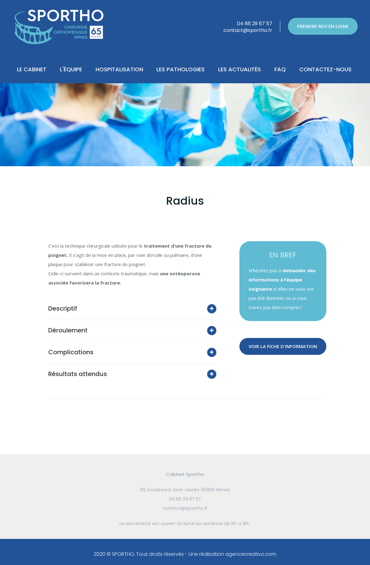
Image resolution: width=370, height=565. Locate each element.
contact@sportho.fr (247, 30)
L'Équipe (71, 69)
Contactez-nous (325, 69)
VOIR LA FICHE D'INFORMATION (283, 346)
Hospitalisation (119, 69)
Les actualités (239, 69)
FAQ (280, 69)
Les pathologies (180, 69)
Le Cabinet (31, 69)
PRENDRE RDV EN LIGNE (322, 26)
